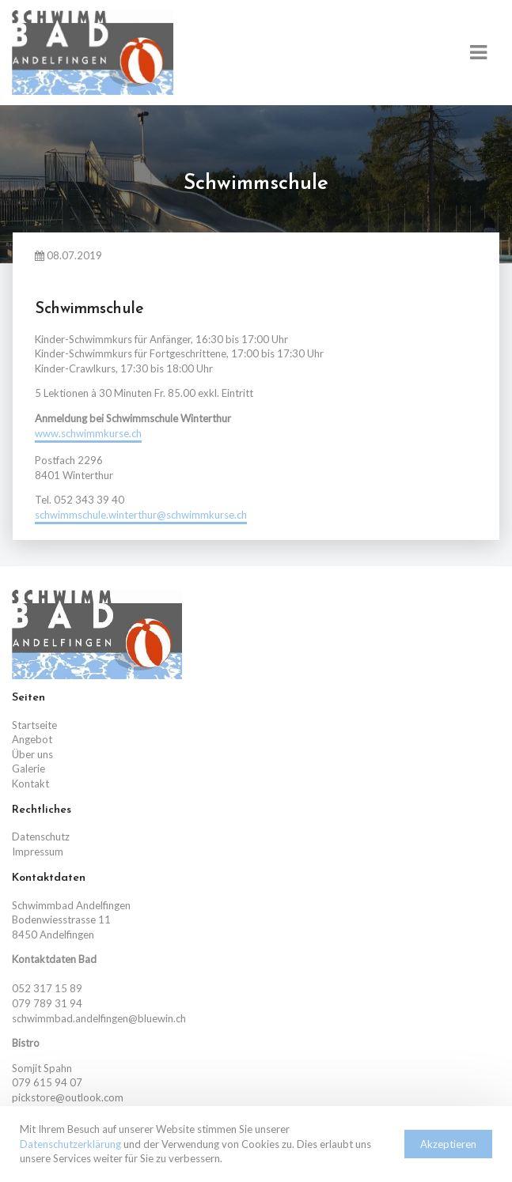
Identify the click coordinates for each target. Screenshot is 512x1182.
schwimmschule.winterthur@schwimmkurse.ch (141, 514)
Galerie (28, 768)
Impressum (37, 851)
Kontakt (30, 783)
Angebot (32, 739)
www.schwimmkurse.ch (88, 433)
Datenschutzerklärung (70, 1144)
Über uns (32, 754)
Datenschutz (41, 836)
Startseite (34, 725)
